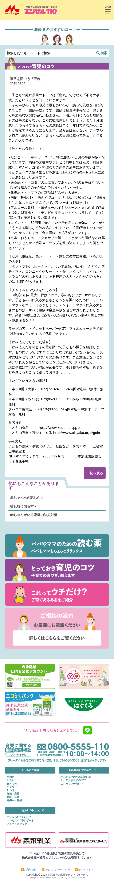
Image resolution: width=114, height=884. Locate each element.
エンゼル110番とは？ (19, 817)
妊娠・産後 (13, 793)
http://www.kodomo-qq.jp (59, 427)
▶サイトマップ (84, 869)
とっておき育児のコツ (73, 780)
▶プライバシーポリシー (56, 869)
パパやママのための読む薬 (75, 777)
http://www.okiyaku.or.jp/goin (76, 432)
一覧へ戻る (94, 473)
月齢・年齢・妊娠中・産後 (14, 798)
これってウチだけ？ (71, 783)
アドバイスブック (17, 824)
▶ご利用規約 (28, 869)
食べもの (12, 783)
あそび (10, 787)
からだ (10, 780)
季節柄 (10, 777)
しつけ (10, 790)
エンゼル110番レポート (20, 820)
